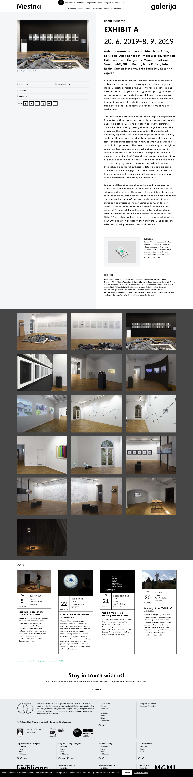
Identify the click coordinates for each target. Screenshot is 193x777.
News (88, 8)
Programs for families (112, 3)
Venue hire (104, 709)
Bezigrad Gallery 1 (67, 765)
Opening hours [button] (63, 84)
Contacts (80, 3)
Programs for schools (94, 3)
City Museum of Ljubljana (28, 743)
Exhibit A (148, 239)
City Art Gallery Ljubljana (70, 743)
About (106, 8)
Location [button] (22, 84)
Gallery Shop (116, 8)
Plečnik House (23, 765)
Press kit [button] (22, 96)
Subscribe (96, 689)
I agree (127, 773)
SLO (124, 3)
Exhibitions (72, 8)
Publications (97, 8)
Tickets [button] (21, 90)
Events (80, 8)
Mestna (29, 6)
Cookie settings (141, 772)
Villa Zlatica (143, 765)
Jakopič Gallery (105, 743)
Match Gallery (145, 743)
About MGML (70, 3)
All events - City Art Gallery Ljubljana (32, 661)
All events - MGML (56, 661)
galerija (163, 6)
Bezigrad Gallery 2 (107, 765)
